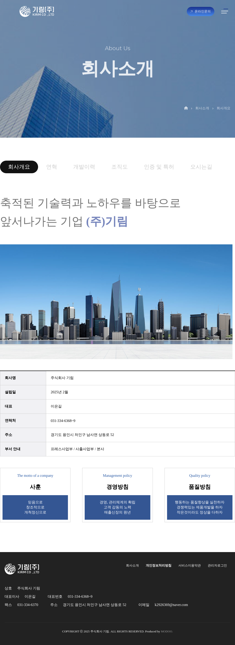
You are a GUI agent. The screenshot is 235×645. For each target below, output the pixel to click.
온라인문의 (200, 11)
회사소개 (202, 99)
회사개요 (223, 99)
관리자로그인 (217, 565)
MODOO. (167, 631)
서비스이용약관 (189, 565)
